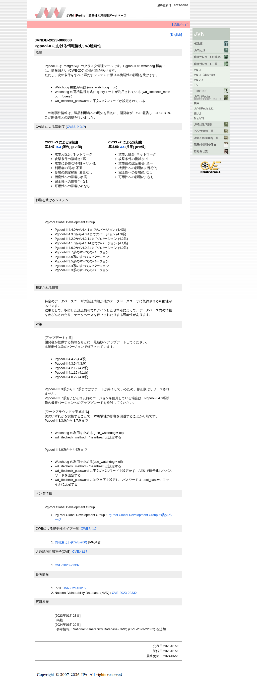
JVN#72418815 (74, 588)
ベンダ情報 (44, 493)
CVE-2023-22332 (67, 565)
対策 (39, 324)
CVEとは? (79, 551)
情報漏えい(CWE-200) (71, 542)
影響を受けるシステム (52, 200)
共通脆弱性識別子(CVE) (53, 551)
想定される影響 (47, 288)
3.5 (122, 147)
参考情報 (42, 574)
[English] (176, 34)
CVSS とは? (76, 127)
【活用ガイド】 (180, 24)
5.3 (58, 147)
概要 (39, 52)
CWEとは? (89, 528)
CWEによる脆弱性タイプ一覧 (57, 528)
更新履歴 (42, 602)
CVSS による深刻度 (50, 127)
